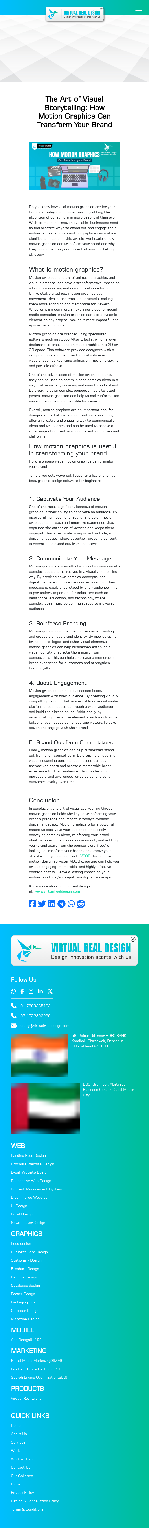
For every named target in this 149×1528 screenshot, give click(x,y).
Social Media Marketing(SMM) (36, 1360)
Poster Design (23, 1294)
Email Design (22, 1214)
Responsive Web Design (31, 1180)
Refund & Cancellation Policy (35, 1501)
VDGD (86, 856)
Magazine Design (25, 1319)
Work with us (22, 1459)
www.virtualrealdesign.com (57, 891)
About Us (19, 1434)
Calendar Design (24, 1310)
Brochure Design (25, 1268)
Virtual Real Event (26, 1398)
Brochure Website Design (32, 1164)
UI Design (19, 1206)
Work (15, 1450)
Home (16, 1425)
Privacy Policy (22, 1492)
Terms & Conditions (27, 1509)
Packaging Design (25, 1302)
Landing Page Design (28, 1155)
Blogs (15, 1484)
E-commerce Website (29, 1197)
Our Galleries (22, 1476)
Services (18, 1442)
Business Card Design (29, 1252)
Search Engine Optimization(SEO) (39, 1377)
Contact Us (21, 1467)
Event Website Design (29, 1172)
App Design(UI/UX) (26, 1339)
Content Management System (36, 1189)
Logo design (21, 1243)
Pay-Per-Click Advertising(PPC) (37, 1369)
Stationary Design (26, 1260)
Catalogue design (25, 1285)
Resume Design (24, 1277)
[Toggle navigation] (139, 8)
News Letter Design (28, 1222)
